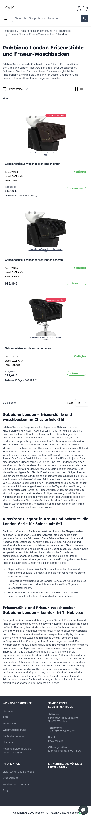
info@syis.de (55, 740)
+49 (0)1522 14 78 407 (61, 731)
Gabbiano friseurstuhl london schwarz (28, 348)
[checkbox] (76, 89)
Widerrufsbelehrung (14, 729)
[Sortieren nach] (18, 89)
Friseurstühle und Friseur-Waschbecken (31, 34)
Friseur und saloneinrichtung (36, 30)
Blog (5, 790)
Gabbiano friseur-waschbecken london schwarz (34, 260)
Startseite (10, 30)
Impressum (9, 723)
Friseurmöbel (63, 30)
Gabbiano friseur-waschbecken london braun (32, 163)
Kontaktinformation (14, 736)
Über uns (8, 742)
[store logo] (17, 8)
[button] (83, 810)
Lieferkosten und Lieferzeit (18, 771)
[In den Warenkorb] (76, 189)
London (62, 34)
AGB (5, 717)
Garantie (8, 710)
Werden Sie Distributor (16, 784)
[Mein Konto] (79, 8)
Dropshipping (10, 777)
